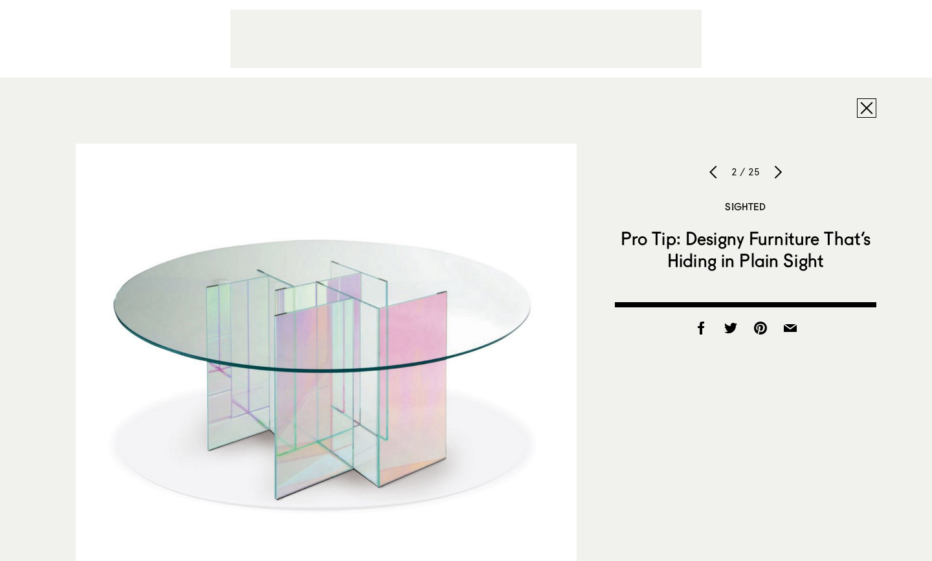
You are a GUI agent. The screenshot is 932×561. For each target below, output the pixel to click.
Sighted (745, 206)
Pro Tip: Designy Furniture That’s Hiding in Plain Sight (746, 249)
